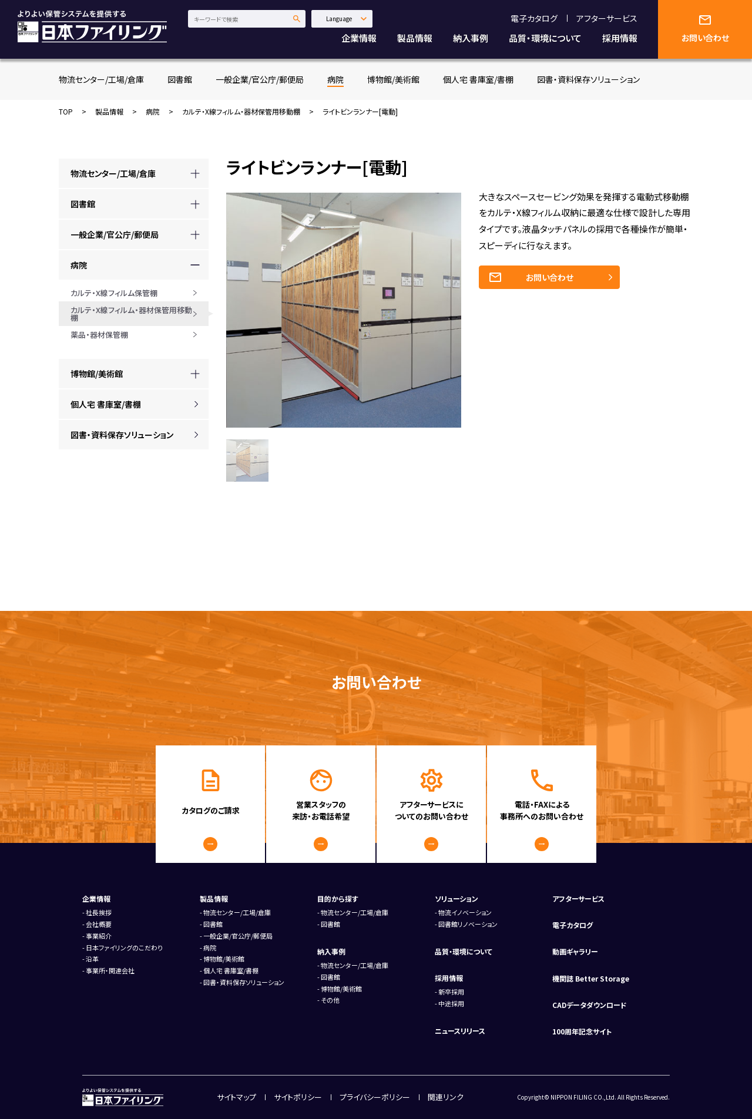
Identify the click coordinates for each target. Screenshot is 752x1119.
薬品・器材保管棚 (99, 334)
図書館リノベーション (468, 924)
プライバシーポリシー (375, 1097)
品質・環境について (545, 38)
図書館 (179, 79)
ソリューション (456, 898)
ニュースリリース (460, 1031)
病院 (335, 79)
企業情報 (359, 38)
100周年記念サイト (582, 1031)
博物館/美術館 (393, 79)
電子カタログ (534, 18)
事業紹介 (99, 935)
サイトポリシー (298, 1097)
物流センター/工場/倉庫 (101, 79)
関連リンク (446, 1097)
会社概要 (99, 924)
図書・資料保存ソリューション (588, 79)
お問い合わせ (549, 277)
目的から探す (337, 898)
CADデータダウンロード (589, 1005)
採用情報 (619, 38)
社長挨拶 (99, 912)
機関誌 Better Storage (590, 978)
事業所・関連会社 (110, 970)
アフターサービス (606, 18)
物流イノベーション (465, 912)
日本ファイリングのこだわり (124, 947)
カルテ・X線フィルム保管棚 (113, 293)
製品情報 (414, 38)
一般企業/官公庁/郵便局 (260, 79)
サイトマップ (236, 1097)
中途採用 (451, 1003)
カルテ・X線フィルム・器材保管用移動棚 (241, 111)
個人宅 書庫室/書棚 (478, 79)
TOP (66, 111)
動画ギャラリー (575, 951)
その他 (330, 999)
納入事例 (470, 38)
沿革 (92, 958)
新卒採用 (451, 991)
